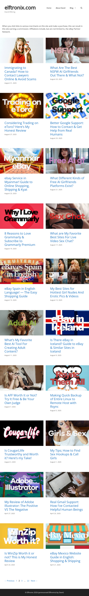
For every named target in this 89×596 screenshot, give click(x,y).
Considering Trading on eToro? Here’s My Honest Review (21, 127)
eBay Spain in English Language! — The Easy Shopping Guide (20, 292)
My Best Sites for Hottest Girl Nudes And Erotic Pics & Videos (67, 292)
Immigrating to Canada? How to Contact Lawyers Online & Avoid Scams (20, 73)
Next (34, 580)
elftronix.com (20, 7)
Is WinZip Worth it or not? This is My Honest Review (20, 557)
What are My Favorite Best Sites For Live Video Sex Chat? (65, 237)
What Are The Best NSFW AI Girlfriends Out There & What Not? (67, 71)
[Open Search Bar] (81, 8)
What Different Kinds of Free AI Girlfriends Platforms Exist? (67, 182)
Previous (9, 580)
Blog (74, 8)
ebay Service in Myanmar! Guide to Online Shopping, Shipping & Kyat (18, 184)
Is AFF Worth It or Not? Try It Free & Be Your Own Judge (20, 399)
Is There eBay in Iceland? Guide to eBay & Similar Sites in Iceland (66, 345)
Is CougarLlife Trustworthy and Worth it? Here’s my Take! (21, 454)
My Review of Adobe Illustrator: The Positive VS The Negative (21, 506)
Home (49, 8)
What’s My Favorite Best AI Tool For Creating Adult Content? (18, 345)
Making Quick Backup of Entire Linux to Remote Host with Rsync (65, 401)
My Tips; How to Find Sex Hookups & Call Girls (65, 454)
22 (28, 580)
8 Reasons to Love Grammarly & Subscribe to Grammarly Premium (19, 239)
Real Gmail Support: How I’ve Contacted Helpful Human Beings (66, 506)
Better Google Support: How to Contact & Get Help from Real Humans (67, 128)
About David (60, 8)
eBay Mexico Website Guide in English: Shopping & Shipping (65, 557)
